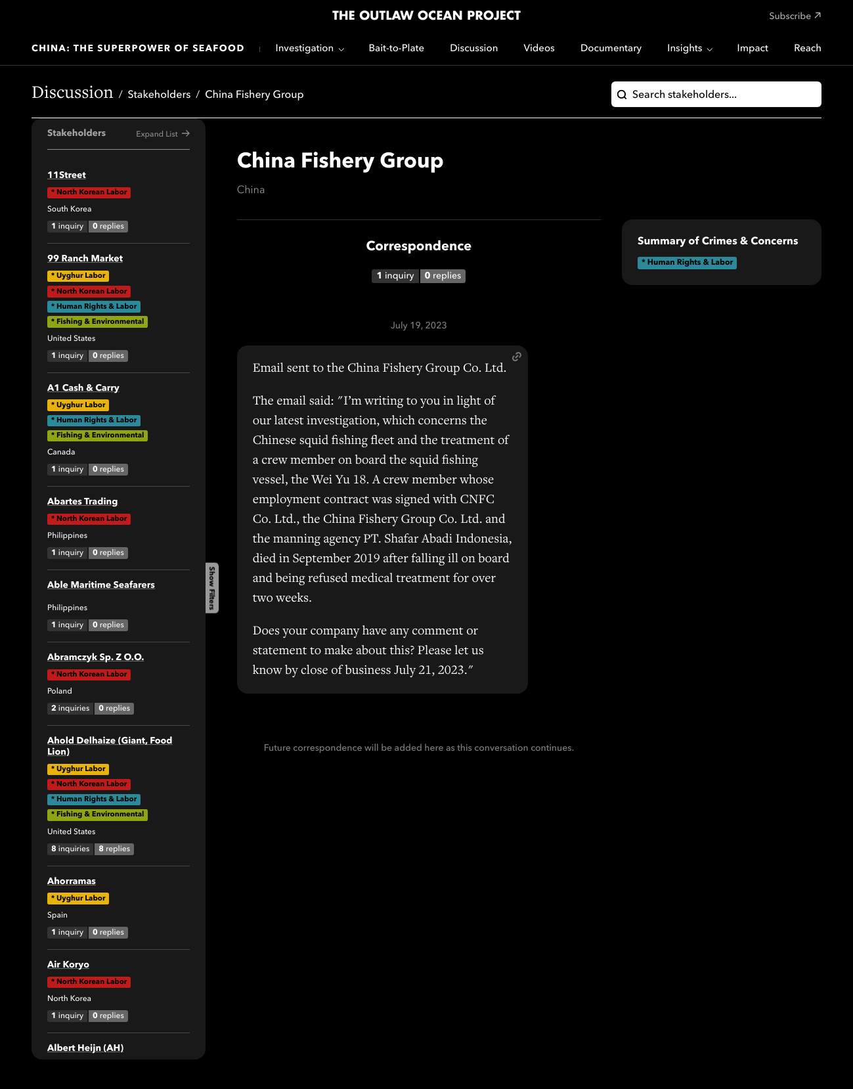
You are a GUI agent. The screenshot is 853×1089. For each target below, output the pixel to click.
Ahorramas (71, 882)
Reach (807, 49)
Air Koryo (68, 965)
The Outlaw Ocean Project (426, 16)
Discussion (474, 49)
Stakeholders (159, 95)
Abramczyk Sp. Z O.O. (95, 658)
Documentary (611, 49)
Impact (752, 49)
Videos (539, 49)
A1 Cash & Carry (83, 388)
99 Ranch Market (85, 259)
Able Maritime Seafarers (101, 585)
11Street (66, 176)
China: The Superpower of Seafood (138, 49)
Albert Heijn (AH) (85, 1049)
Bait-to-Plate (396, 49)
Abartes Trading (82, 502)
